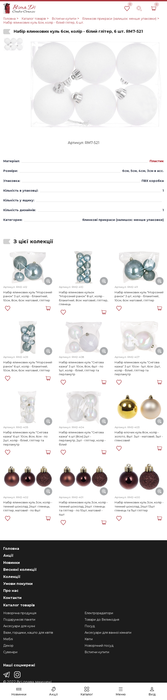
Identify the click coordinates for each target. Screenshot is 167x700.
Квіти (89, 639)
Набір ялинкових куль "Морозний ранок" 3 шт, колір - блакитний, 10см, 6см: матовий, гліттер (139, 296)
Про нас (10, 591)
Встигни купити (64, 19)
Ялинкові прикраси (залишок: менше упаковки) (119, 19)
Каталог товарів (34, 19)
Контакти (12, 598)
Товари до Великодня (102, 619)
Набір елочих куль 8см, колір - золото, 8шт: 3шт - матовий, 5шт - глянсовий (139, 436)
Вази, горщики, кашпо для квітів (28, 632)
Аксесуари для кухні (19, 626)
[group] (95, 85)
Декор (8, 645)
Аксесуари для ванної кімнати (108, 632)
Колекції (11, 577)
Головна (9, 19)
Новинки (11, 563)
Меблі (8, 639)
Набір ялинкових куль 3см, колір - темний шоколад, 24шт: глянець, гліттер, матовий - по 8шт (27, 506)
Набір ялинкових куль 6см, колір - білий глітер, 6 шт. (43, 22)
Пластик (157, 161)
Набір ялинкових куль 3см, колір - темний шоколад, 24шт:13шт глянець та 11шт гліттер (139, 506)
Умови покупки (18, 584)
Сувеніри (10, 652)
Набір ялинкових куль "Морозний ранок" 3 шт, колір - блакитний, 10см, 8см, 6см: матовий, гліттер (27, 296)
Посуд (90, 626)
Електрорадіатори (99, 613)
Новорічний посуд (99, 645)
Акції (8, 555)
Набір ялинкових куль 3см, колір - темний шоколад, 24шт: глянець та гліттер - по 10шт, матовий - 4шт (83, 508)
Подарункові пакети (19, 619)
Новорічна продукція (19, 613)
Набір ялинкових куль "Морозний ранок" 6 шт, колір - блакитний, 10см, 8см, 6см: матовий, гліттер (27, 366)
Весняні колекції (20, 570)
